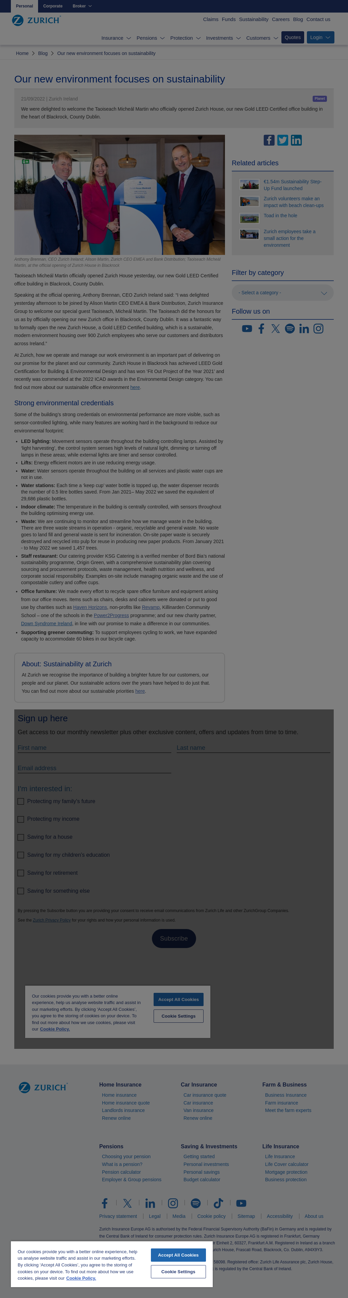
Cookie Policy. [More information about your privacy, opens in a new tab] (81, 1278)
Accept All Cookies (178, 1255)
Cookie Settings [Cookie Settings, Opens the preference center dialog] (178, 1271)
